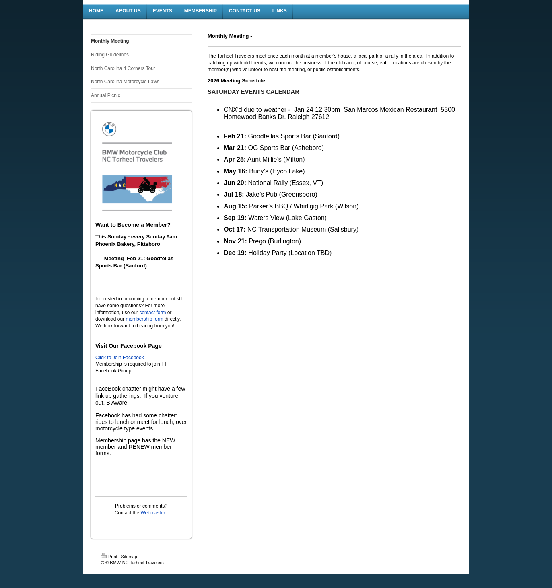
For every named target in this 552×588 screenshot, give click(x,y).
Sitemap (129, 556)
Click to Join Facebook (119, 357)
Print (109, 556)
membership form (144, 319)
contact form (152, 312)
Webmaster (152, 513)
